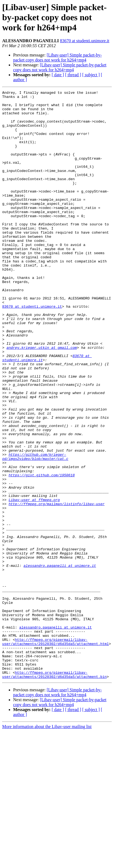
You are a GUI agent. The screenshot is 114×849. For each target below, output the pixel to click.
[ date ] (58, 74)
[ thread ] (73, 74)
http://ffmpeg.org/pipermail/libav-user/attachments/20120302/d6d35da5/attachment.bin (54, 792)
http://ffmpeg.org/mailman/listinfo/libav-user (56, 586)
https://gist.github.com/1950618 (41, 552)
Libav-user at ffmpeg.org (34, 581)
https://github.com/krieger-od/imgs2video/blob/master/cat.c (35, 530)
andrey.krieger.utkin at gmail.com (42, 399)
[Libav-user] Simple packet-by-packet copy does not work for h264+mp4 (57, 57)
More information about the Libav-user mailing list (47, 844)
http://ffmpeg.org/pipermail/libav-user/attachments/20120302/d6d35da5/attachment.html (55, 752)
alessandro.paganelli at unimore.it (60, 660)
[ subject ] (91, 74)
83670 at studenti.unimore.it (84, 40)
